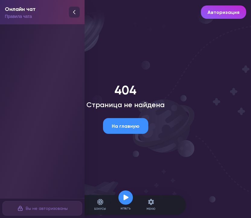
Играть (125, 205)
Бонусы (100, 205)
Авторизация (224, 12)
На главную (126, 126)
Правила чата (18, 16)
